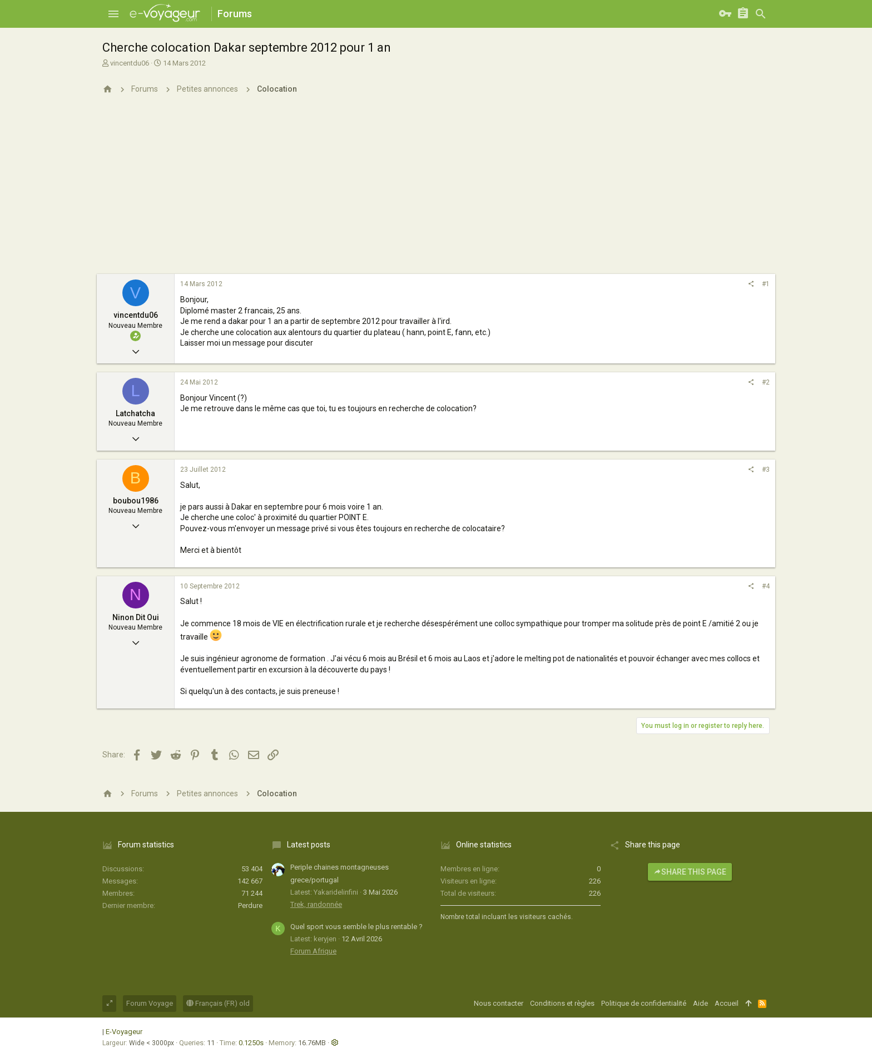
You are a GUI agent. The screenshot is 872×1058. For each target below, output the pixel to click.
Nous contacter (498, 1003)
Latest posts (308, 844)
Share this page (689, 871)
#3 (766, 469)
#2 (766, 382)
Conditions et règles (562, 1003)
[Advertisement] (436, 190)
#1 (766, 284)
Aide (700, 1003)
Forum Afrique (313, 951)
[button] (113, 14)
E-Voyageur (124, 1031)
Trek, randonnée (316, 904)
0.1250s (251, 1043)
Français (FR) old (218, 1003)
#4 (766, 586)
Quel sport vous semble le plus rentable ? (356, 926)
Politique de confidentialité (643, 1003)
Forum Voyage (149, 1003)
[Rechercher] (761, 14)
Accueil (727, 1003)
